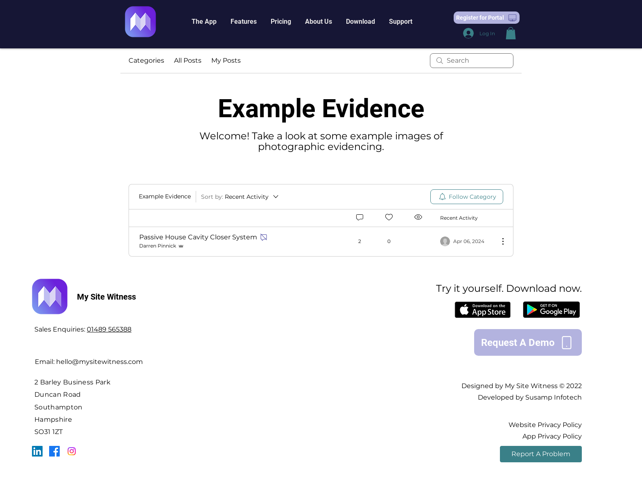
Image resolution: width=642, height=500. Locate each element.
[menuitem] (466, 196)
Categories (146, 60)
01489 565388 (109, 329)
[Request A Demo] (528, 342)
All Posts (187, 60)
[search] (471, 60)
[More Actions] (499, 241)
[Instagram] (71, 451)
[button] (204, 21)
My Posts (226, 60)
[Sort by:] (240, 197)
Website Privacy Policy (545, 425)
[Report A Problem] (541, 454)
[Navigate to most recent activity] (466, 241)
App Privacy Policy (552, 436)
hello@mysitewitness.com (99, 362)
